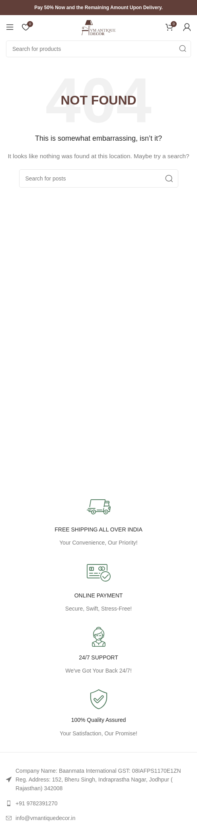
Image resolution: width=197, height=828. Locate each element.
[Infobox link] (98, 713)
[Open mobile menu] (10, 27)
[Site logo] (98, 26)
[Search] (98, 49)
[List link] (98, 779)
